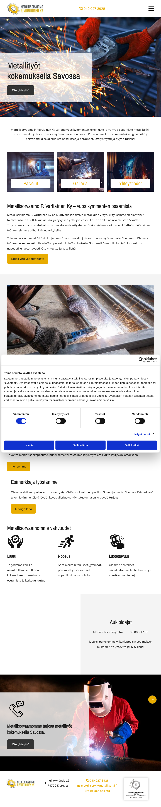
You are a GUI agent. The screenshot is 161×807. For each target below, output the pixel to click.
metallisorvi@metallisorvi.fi (99, 785)
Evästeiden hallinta (97, 790)
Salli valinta (80, 445)
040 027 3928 (94, 8)
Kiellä (29, 445)
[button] (151, 8)
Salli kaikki (132, 445)
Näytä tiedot (142, 434)
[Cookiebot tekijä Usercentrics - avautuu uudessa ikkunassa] (141, 360)
